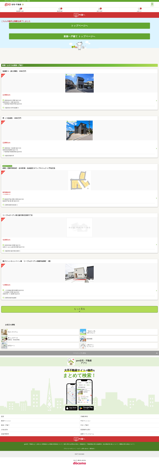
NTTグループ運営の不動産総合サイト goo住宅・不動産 (17, 0)
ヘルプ (78, 448)
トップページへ (79, 25)
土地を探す (4, 429)
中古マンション (85, 421)
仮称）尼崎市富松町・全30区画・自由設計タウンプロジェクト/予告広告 (28, 168)
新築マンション (6, 421)
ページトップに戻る (79, 353)
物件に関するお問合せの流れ (71, 444)
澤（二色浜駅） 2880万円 (11, 118)
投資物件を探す (85, 429)
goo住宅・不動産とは (29, 444)
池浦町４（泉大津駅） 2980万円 (14, 71)
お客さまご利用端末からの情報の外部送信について (49, 444)
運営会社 (92, 448)
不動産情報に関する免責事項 (94, 444)
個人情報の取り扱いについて (110, 444)
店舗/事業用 (5, 434)
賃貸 (2, 416)
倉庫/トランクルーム (87, 434)
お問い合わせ (84, 448)
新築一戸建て (5, 425)
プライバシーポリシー (69, 448)
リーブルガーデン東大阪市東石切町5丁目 (17, 215)
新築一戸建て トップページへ (79, 36)
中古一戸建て (85, 425)
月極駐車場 (84, 416)
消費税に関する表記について (126, 444)
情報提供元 (82, 444)
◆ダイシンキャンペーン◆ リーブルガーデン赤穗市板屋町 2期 (26, 261)
